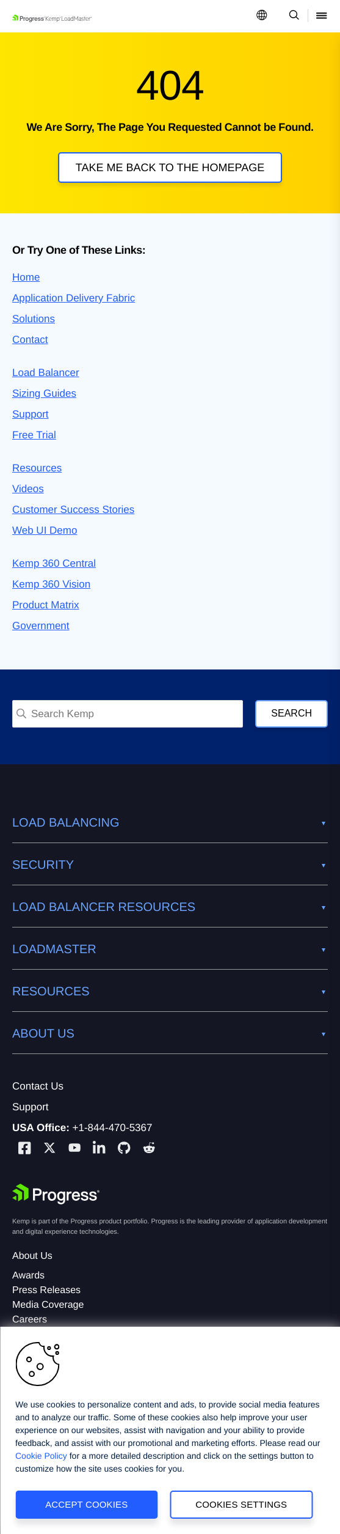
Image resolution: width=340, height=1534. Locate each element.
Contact (30, 339)
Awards (28, 1275)
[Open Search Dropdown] (292, 16)
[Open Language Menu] (262, 16)
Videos (28, 489)
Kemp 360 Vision (51, 584)
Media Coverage (48, 1305)
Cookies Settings (241, 1504)
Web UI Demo (44, 530)
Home (26, 277)
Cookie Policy (41, 1456)
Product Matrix (45, 605)
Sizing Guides (44, 393)
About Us (32, 1256)
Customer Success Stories (73, 509)
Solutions (33, 319)
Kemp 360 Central (54, 563)
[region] (170, 1430)
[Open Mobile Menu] (322, 16)
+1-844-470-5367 (113, 1128)
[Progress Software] (56, 1194)
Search (291, 713)
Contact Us (37, 1086)
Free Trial (34, 435)
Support (30, 414)
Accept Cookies (86, 1504)
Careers (29, 1320)
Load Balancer (45, 372)
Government (41, 626)
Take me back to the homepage (170, 167)
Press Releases (46, 1290)
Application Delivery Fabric (73, 298)
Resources (37, 468)
